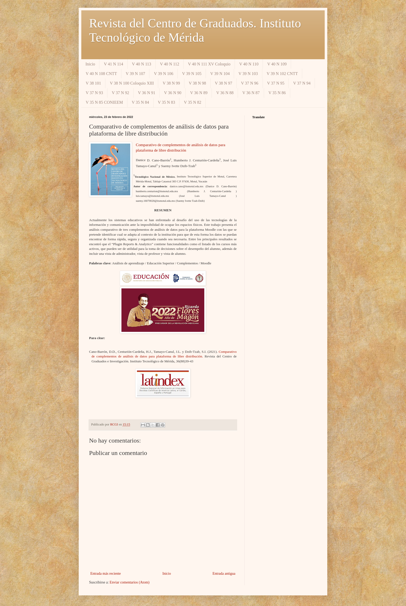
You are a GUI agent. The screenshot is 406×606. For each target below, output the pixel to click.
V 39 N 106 (163, 73)
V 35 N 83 (166, 102)
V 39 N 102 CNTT (282, 73)
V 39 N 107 (135, 73)
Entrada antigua (224, 573)
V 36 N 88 (225, 93)
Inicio (90, 64)
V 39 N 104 (220, 73)
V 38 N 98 (197, 83)
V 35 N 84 (140, 102)
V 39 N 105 (191, 73)
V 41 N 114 (113, 64)
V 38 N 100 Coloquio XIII (132, 83)
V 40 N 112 (169, 64)
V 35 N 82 (192, 102)
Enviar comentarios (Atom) (129, 582)
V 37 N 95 (276, 83)
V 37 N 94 (301, 83)
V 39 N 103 (248, 73)
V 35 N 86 (277, 93)
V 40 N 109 (277, 64)
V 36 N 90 (172, 93)
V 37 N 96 (249, 83)
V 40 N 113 (141, 64)
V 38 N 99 (171, 83)
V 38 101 (93, 83)
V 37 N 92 (120, 93)
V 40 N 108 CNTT (101, 73)
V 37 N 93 (94, 93)
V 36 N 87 (251, 93)
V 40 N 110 (248, 64)
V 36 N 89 (198, 93)
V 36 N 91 (146, 93)
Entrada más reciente (105, 573)
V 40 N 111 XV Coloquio (209, 64)
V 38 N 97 (223, 83)
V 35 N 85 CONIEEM (104, 102)
